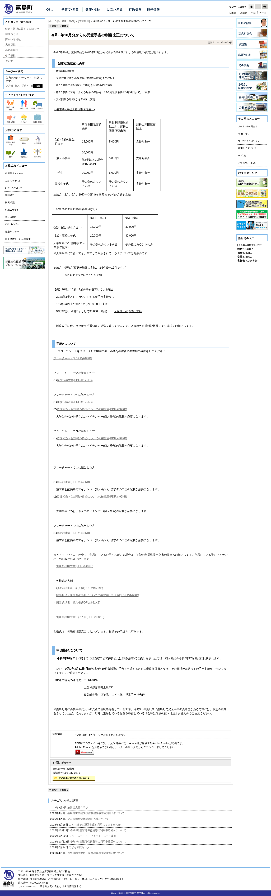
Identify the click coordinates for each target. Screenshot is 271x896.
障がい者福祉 (13, 39)
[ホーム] (53, 21)
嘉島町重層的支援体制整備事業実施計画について (96, 813)
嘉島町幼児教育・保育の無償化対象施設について (96, 852)
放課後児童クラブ (78, 807)
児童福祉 (10, 44)
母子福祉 (10, 55)
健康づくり (11, 34)
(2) (55, 409)
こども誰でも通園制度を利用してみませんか (95, 824)
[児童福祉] (84, 21)
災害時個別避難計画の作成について (88, 818)
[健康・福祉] (68, 21)
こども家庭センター (81, 847)
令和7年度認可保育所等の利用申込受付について (98, 841)
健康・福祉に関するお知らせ (22, 28)
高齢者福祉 (11, 49)
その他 (9, 60)
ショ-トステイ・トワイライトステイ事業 (93, 835)
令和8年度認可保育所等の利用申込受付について (98, 830)
